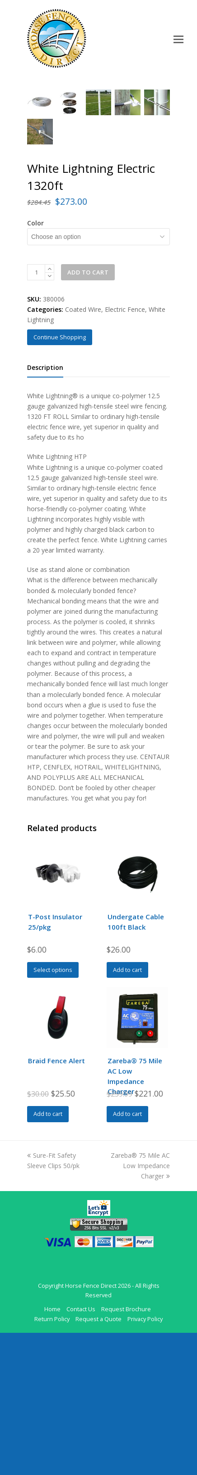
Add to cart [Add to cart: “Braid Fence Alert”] (47, 1256)
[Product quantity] (36, 414)
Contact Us (80, 1451)
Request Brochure (126, 1451)
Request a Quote (98, 1461)
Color (35, 365)
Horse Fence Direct (91, 1428)
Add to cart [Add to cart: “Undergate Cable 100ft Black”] (127, 1112)
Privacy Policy (145, 1461)
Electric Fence (125, 451)
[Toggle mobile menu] (178, 38)
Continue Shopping (59, 479)
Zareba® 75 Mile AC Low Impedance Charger (140, 1307)
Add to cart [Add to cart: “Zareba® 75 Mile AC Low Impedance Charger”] (127, 1256)
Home (52, 1451)
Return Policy (52, 1461)
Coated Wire (83, 451)
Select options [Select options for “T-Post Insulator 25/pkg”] (52, 1112)
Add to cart (88, 414)
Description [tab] (45, 509)
